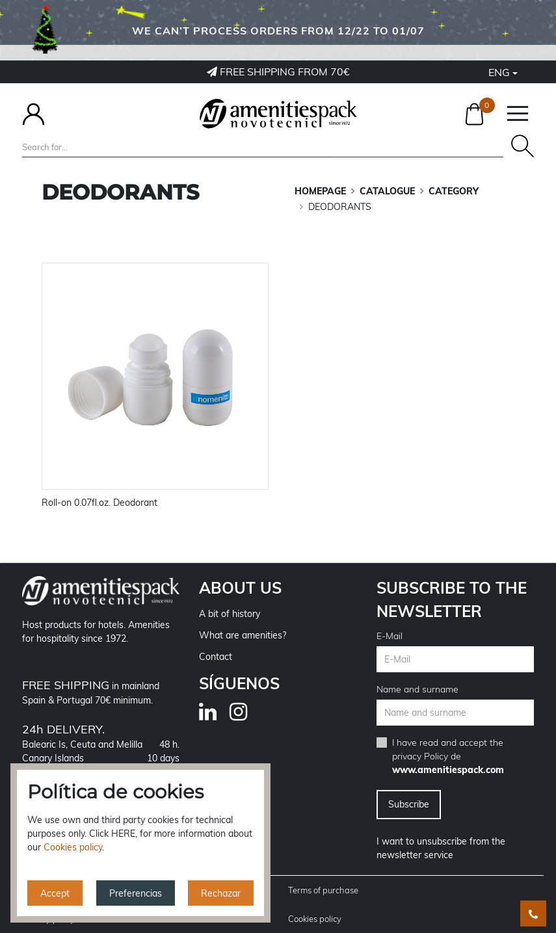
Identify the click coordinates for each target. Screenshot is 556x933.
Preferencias (135, 893)
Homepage (320, 191)
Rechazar (221, 893)
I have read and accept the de (448, 756)
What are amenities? (242, 635)
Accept (55, 893)
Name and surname (417, 689)
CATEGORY (454, 191)
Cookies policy (314, 918)
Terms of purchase (323, 890)
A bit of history (229, 614)
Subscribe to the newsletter (452, 599)
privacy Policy (420, 756)
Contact (215, 657)
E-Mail (390, 636)
